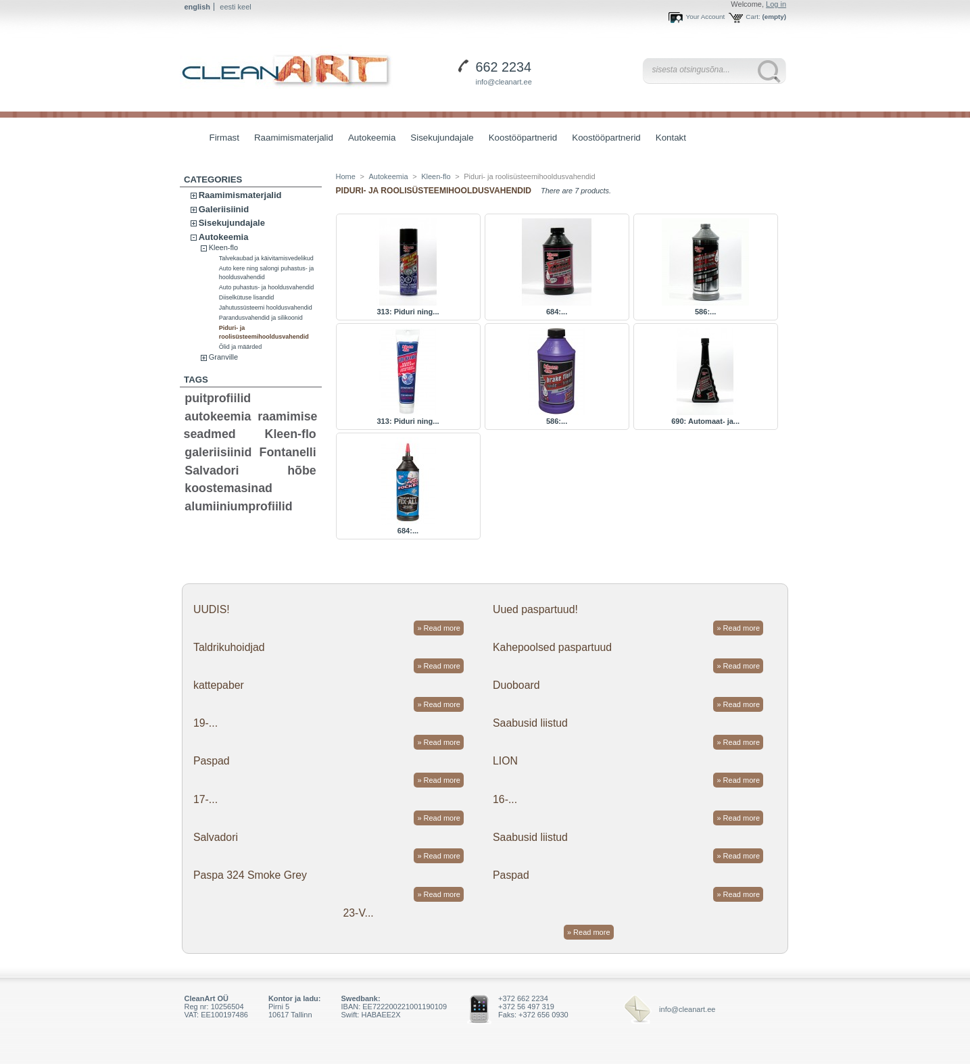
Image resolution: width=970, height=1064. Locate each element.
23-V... (358, 913)
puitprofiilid (218, 398)
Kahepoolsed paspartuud (552, 647)
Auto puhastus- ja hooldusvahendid (266, 287)
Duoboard (516, 685)
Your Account (705, 16)
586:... (705, 312)
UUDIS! (211, 609)
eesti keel (235, 7)
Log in (776, 4)
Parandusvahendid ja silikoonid (261, 317)
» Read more (438, 628)
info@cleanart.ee (504, 82)
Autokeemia (368, 138)
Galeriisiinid (224, 209)
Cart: (753, 16)
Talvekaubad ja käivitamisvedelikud (266, 258)
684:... (556, 312)
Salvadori (212, 470)
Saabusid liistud (530, 723)
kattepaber (218, 685)
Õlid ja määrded (240, 346)
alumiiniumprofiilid (238, 506)
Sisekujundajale (438, 138)
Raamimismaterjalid (290, 138)
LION (505, 761)
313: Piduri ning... (408, 312)
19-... (205, 723)
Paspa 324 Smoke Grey (250, 875)
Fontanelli (288, 452)
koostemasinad (228, 488)
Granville (223, 357)
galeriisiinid (218, 452)
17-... (205, 799)
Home (346, 176)
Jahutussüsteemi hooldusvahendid (265, 307)
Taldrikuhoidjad (229, 647)
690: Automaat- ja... (705, 421)
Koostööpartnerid (523, 137)
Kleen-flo (223, 247)
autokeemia (218, 416)
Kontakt (671, 137)
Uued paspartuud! (535, 609)
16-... (505, 799)
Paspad (211, 761)
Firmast (224, 137)
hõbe (301, 470)
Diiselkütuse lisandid (246, 297)
